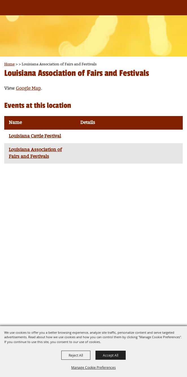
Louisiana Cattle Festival (35, 136)
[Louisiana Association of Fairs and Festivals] (13, 11)
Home (9, 64)
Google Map (28, 88)
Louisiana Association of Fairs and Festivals (35, 153)
